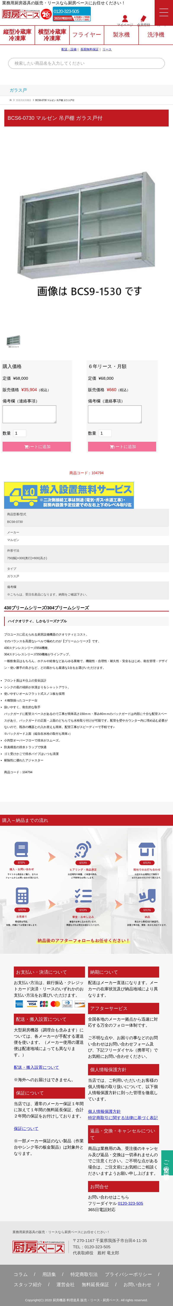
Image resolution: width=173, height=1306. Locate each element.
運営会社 (64, 1284)
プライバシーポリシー (129, 1274)
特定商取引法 (83, 1274)
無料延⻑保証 (96, 1284)
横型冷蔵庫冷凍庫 (52, 35)
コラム (18, 1274)
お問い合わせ (139, 1284)
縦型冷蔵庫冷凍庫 (17, 35)
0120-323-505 (67, 11)
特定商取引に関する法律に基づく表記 (123, 1118)
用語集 (48, 1274)
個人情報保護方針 (104, 1111)
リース (107, 49)
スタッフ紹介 (26, 1284)
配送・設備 (69, 49)
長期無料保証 (89, 49)
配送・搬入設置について (36, 1067)
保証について (26, 1128)
